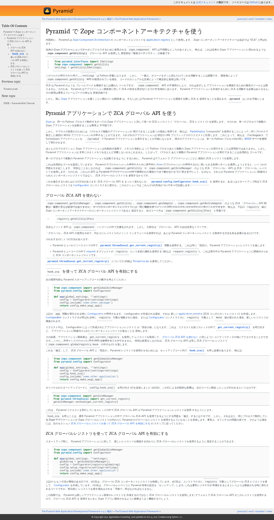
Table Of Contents (14, 26)
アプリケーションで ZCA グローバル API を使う (20, 41)
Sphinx (175, 517)
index (269, 19)
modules (259, 19)
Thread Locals (10, 89)
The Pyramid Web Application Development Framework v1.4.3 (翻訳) (77, 19)
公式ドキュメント (206, 2)
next (250, 19)
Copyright (98, 517)
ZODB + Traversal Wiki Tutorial (18, 103)
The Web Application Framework (137, 19)
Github (254, 2)
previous (241, 19)
